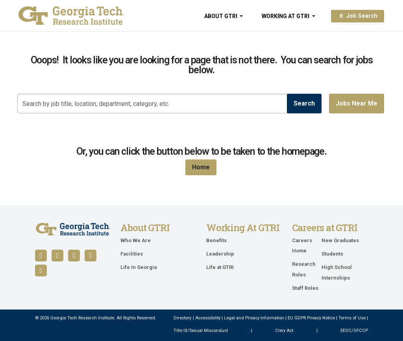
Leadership (220, 254)
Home (201, 167)
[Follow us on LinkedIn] (57, 255)
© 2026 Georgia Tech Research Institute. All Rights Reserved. (95, 318)
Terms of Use (352, 318)
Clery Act (284, 330)
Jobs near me (356, 103)
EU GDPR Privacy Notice (311, 318)
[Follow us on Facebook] (41, 255)
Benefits (216, 240)
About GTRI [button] (221, 16)
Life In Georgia (138, 267)
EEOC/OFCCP (354, 330)
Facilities (131, 254)
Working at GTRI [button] (286, 16)
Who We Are (135, 240)
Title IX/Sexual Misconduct (201, 330)
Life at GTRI (220, 267)
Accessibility (207, 318)
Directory (182, 318)
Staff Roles (305, 288)
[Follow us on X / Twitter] (90, 255)
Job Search (357, 16)
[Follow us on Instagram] (41, 270)
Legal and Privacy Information (254, 318)
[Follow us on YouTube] (74, 255)
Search (304, 103)
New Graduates (340, 240)
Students (332, 254)
